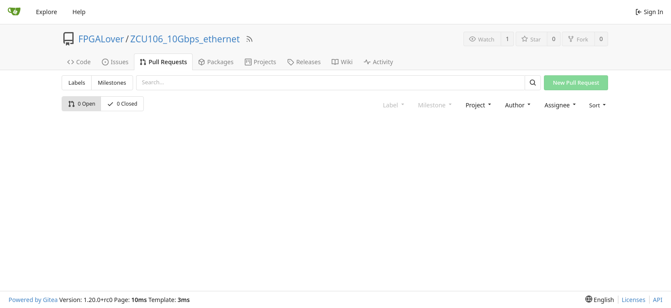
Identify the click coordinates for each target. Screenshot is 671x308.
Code (79, 62)
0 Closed (122, 103)
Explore (46, 12)
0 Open (81, 103)
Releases (304, 62)
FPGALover (101, 39)
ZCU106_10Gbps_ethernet (185, 39)
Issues (115, 62)
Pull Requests (163, 62)
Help (79, 12)
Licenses (634, 300)
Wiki (342, 62)
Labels (76, 82)
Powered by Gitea (33, 300)
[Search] (533, 82)
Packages (216, 62)
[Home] (14, 12)
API (657, 300)
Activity (378, 62)
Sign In (649, 12)
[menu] (597, 105)
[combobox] (477, 104)
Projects (260, 62)
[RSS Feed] (249, 39)
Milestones (112, 82)
